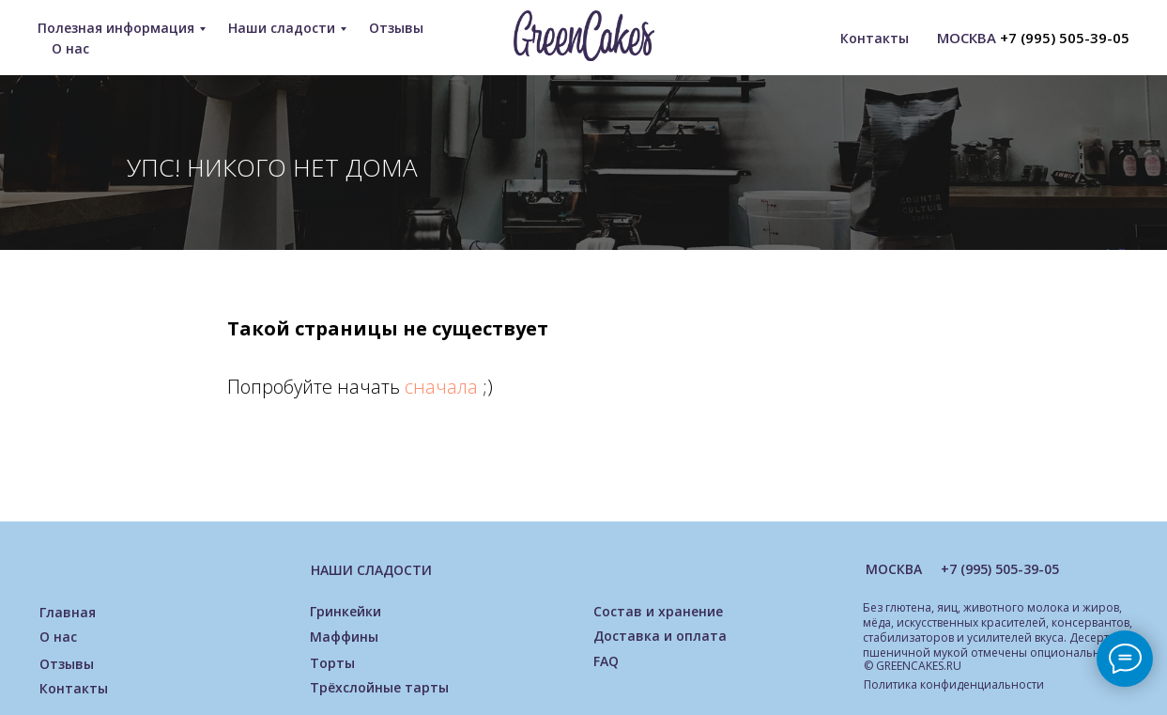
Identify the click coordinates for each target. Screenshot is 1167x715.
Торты (332, 663)
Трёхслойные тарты (379, 687)
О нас (70, 48)
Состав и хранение (658, 611)
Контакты (874, 38)
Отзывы (396, 28)
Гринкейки (345, 611)
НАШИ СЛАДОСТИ (371, 570)
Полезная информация (116, 28)
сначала (444, 386)
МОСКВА (894, 569)
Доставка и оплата (660, 636)
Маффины (344, 636)
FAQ (606, 661)
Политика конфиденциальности (954, 684)
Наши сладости (281, 28)
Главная (67, 612)
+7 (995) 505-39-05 (1064, 37)
